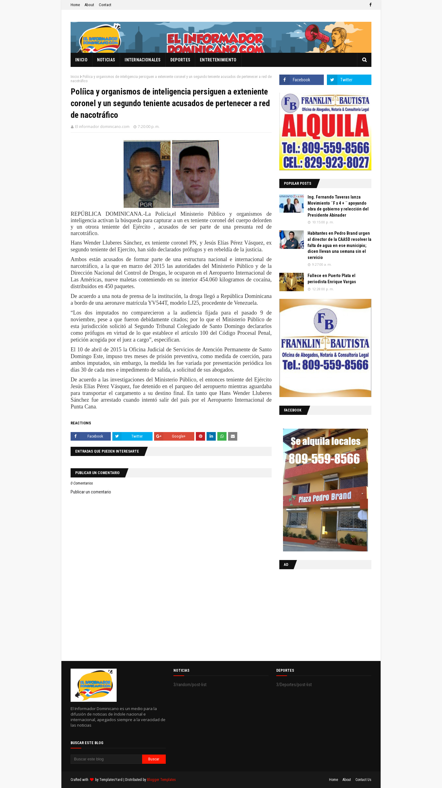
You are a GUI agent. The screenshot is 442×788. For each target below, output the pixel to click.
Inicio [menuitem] (81, 59)
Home (75, 4)
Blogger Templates (161, 780)
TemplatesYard (110, 780)
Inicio (75, 77)
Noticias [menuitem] (106, 59)
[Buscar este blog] (106, 759)
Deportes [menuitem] (180, 59)
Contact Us (363, 780)
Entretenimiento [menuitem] (218, 59)
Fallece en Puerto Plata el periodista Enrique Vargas (332, 278)
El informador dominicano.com (102, 126)
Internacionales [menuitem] (143, 59)
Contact (105, 4)
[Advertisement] (317, 613)
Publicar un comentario (91, 491)
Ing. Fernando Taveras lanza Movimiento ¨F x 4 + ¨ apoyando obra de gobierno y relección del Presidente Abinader (338, 206)
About (89, 4)
